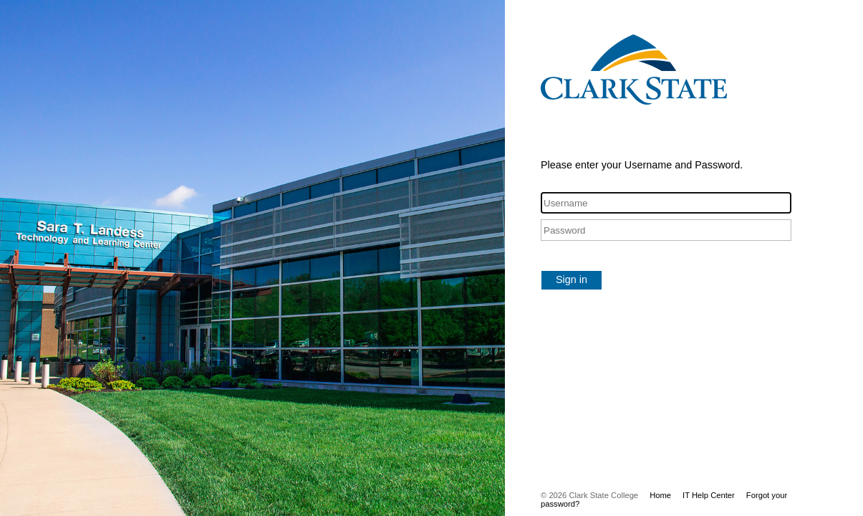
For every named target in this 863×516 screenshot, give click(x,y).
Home (660, 495)
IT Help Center (709, 495)
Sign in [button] (571, 279)
